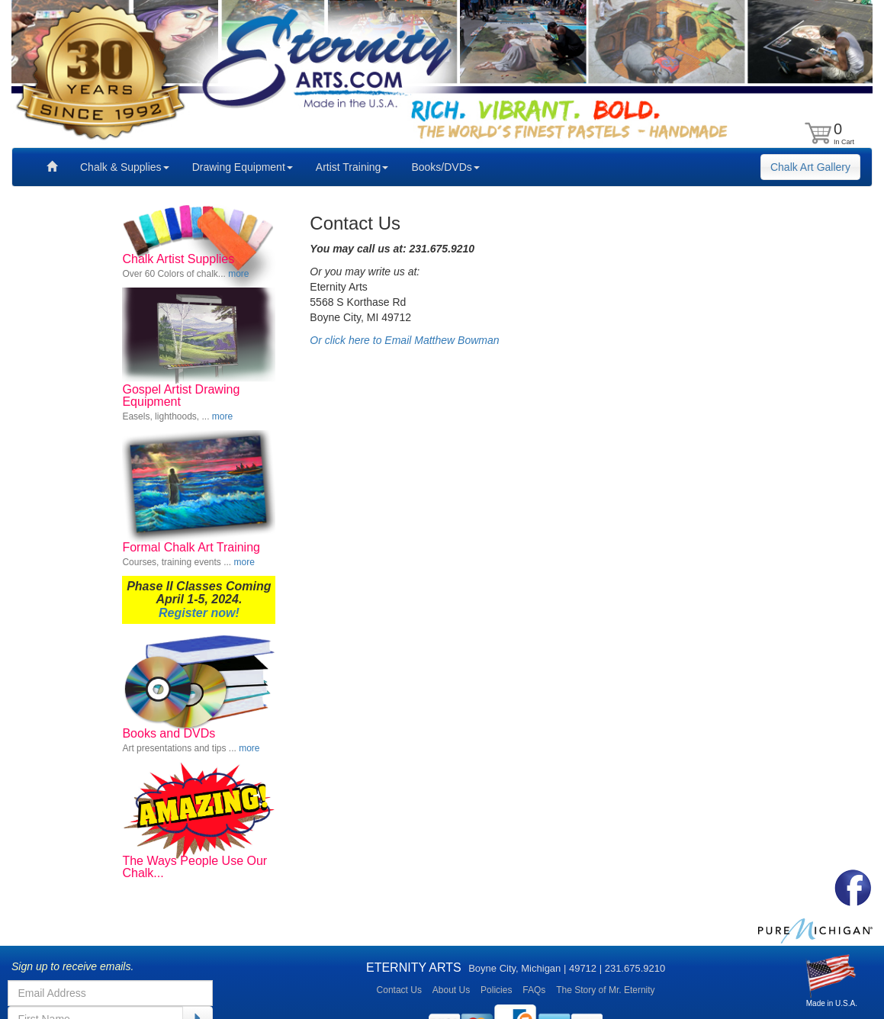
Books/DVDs (445, 167)
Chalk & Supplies (124, 167)
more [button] (238, 273)
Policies (496, 990)
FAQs (533, 990)
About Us (451, 990)
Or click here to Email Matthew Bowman (404, 340)
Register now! (199, 612)
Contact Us (399, 990)
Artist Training (352, 167)
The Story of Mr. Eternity (605, 990)
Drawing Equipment (242, 167)
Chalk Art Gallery (810, 167)
